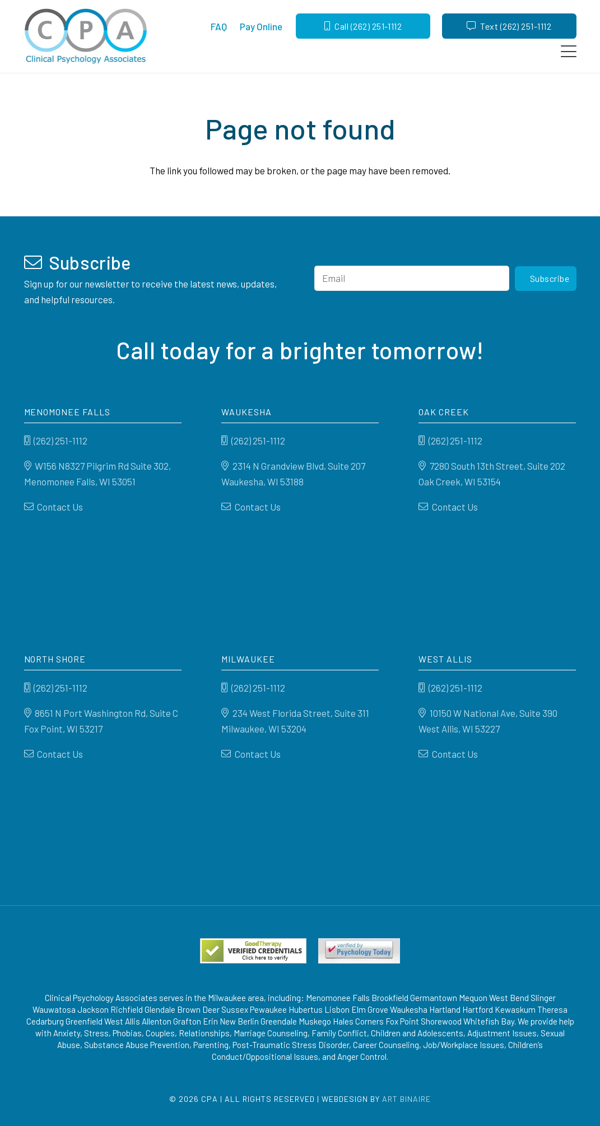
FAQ (219, 26)
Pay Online (261, 26)
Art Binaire (406, 1099)
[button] (568, 51)
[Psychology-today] (359, 950)
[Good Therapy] (253, 950)
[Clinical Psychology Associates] (86, 36)
